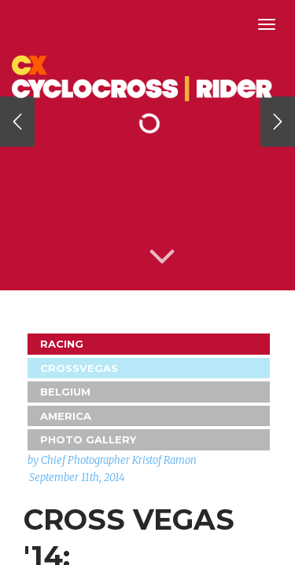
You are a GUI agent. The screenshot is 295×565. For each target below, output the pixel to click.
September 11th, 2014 (77, 477)
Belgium (65, 391)
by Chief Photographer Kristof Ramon (112, 460)
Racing (61, 343)
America (65, 416)
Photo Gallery (88, 439)
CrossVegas (79, 368)
